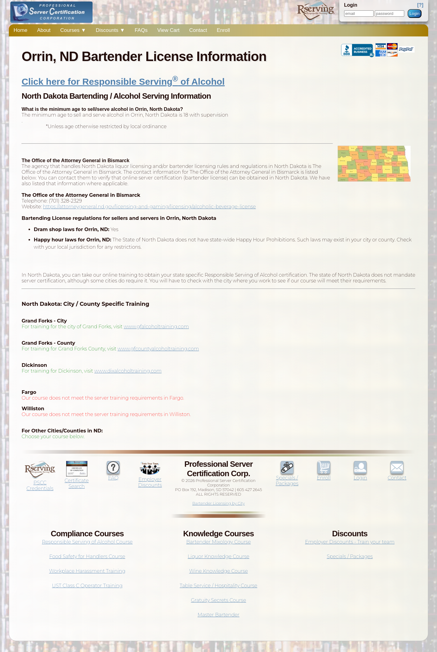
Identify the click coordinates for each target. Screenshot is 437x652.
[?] (420, 5)
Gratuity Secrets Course (218, 600)
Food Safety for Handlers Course (87, 556)
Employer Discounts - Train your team (350, 542)
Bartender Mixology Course (218, 542)
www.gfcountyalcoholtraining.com (158, 349)
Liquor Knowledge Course (218, 556)
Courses (73, 30)
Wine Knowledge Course (218, 571)
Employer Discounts (150, 479)
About (43, 30)
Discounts (110, 30)
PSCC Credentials (40, 482)
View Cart (168, 30)
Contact (198, 30)
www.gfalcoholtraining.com (156, 326)
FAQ (113, 475)
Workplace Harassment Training (87, 571)
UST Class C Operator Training (87, 586)
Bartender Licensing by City (218, 503)
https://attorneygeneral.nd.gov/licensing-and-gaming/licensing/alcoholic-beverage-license (149, 207)
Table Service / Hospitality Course (218, 586)
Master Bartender (218, 615)
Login (415, 13)
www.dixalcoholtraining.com (128, 371)
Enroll (223, 30)
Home (20, 30)
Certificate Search (77, 480)
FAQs (141, 30)
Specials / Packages (287, 477)
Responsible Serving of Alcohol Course (87, 542)
